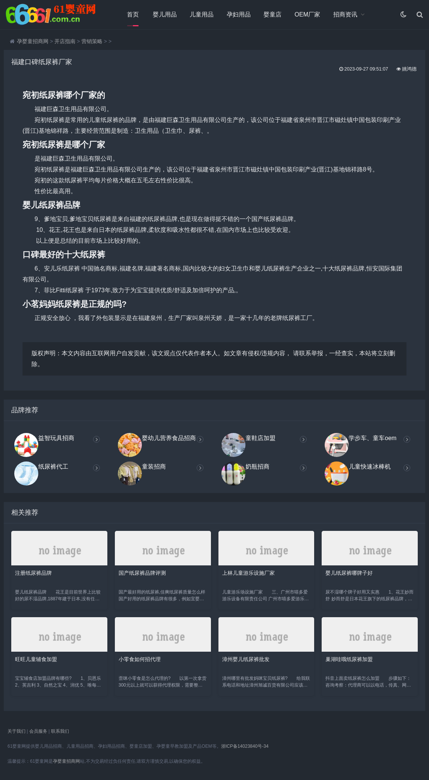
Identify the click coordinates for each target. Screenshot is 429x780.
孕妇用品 (239, 14)
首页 (133, 14)
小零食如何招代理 (140, 659)
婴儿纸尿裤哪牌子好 (349, 573)
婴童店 (272, 14)
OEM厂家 (307, 14)
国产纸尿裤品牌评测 (142, 573)
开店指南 (64, 41)
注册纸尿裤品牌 (33, 573)
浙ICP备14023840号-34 (245, 746)
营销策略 (91, 41)
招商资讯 (345, 14)
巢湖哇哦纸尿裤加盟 (349, 659)
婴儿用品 (165, 14)
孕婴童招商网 (32, 41)
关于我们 (17, 731)
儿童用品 (202, 14)
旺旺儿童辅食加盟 (36, 659)
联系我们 (60, 731)
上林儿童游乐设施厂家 (248, 573)
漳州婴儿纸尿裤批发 (245, 659)
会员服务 (38, 731)
